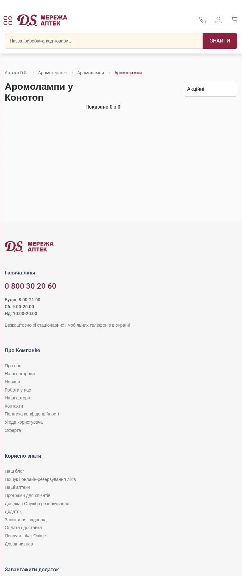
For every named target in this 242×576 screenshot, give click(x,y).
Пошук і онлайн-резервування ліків (40, 479)
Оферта (13, 430)
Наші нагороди (20, 373)
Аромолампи (90, 72)
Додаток (13, 511)
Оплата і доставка (23, 527)
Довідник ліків (19, 543)
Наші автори (17, 397)
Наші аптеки (17, 487)
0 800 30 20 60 (30, 286)
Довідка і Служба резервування (37, 503)
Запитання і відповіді (26, 519)
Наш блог (14, 471)
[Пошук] (220, 41)
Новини (12, 381)
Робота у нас (18, 389)
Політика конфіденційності (32, 413)
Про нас (13, 365)
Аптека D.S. (16, 72)
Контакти (14, 406)
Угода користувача (24, 422)
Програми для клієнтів (27, 495)
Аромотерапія (52, 72)
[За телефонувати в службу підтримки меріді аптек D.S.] (202, 22)
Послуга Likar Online (25, 535)
